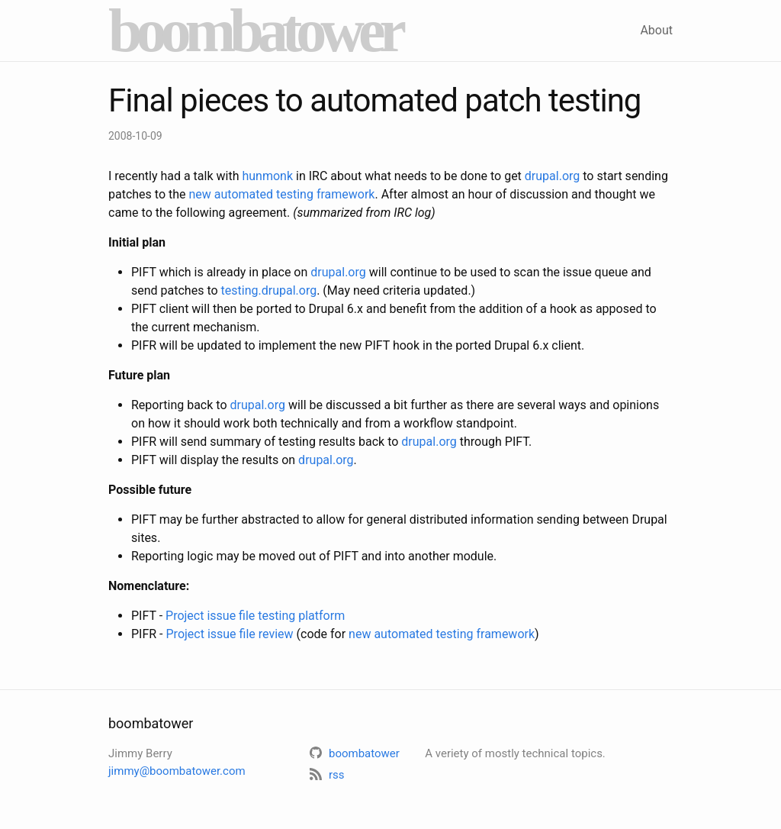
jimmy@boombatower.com (177, 771)
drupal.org (552, 176)
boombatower (254, 30)
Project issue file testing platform (255, 615)
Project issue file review (230, 634)
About (656, 30)
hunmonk (267, 176)
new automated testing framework (282, 194)
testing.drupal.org (269, 290)
